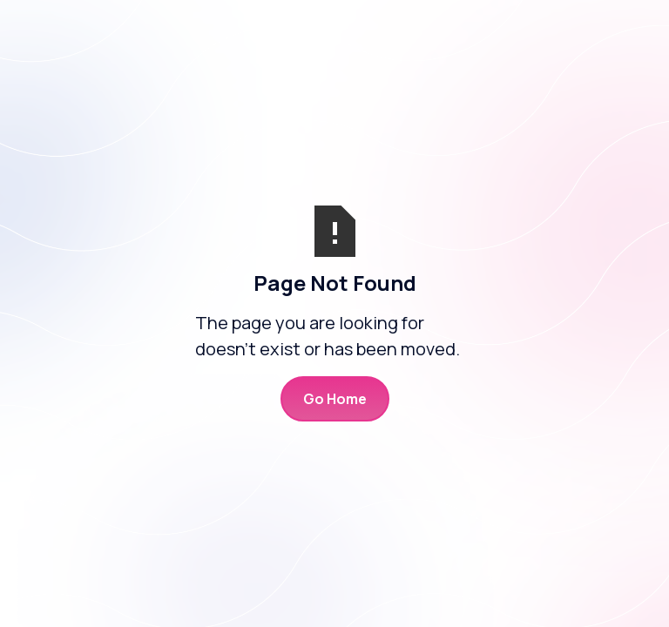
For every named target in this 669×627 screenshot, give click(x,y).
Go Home (335, 398)
